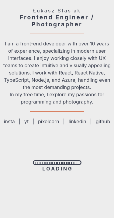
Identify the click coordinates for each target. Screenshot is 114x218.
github (103, 121)
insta (9, 121)
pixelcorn (48, 121)
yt (26, 121)
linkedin (77, 121)
